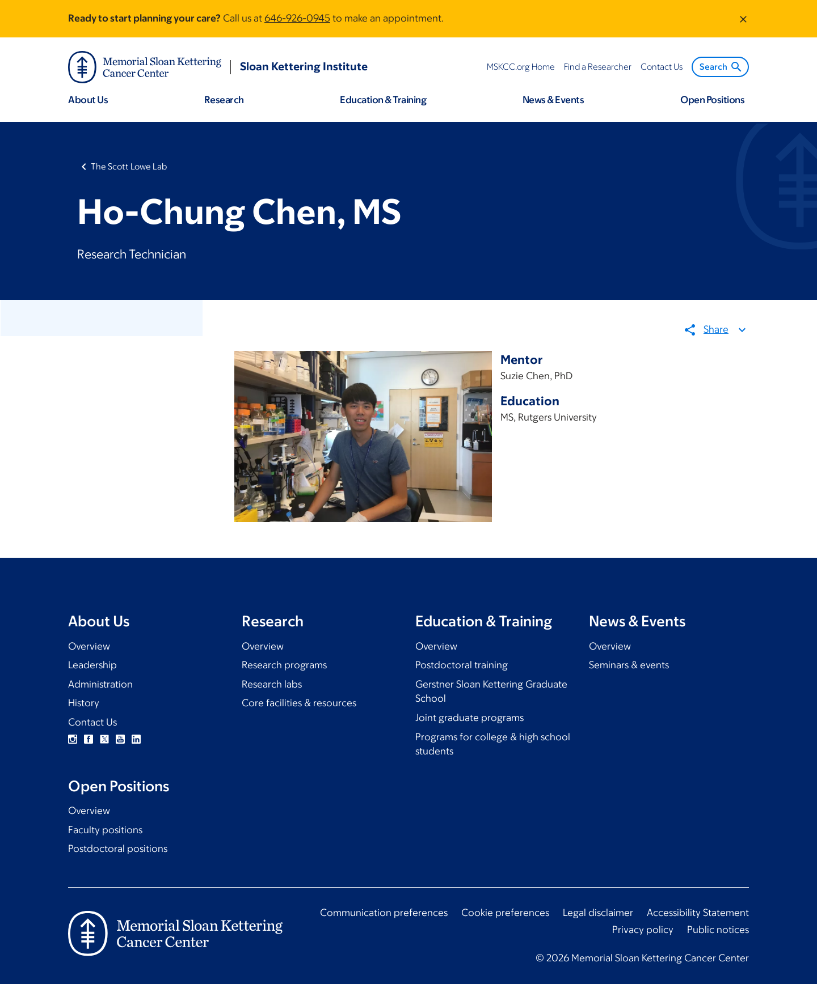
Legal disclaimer (598, 912)
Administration (100, 684)
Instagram (72, 739)
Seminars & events (629, 665)
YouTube (120, 739)
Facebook (88, 739)
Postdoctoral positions (117, 848)
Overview (89, 646)
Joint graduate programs (469, 717)
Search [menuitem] (721, 67)
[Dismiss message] (743, 18)
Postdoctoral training (461, 665)
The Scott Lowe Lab (129, 166)
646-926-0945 (297, 18)
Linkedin (136, 739)
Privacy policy (642, 929)
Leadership (92, 665)
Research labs (272, 684)
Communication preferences (384, 912)
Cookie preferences (505, 912)
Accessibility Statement (698, 912)
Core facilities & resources (299, 703)
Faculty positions (105, 829)
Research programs (284, 665)
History (83, 703)
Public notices (718, 929)
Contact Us (92, 722)
